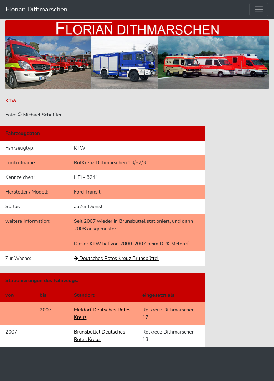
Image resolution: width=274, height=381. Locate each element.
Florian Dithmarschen (36, 9)
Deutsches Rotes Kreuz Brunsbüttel (116, 258)
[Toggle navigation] (258, 9)
